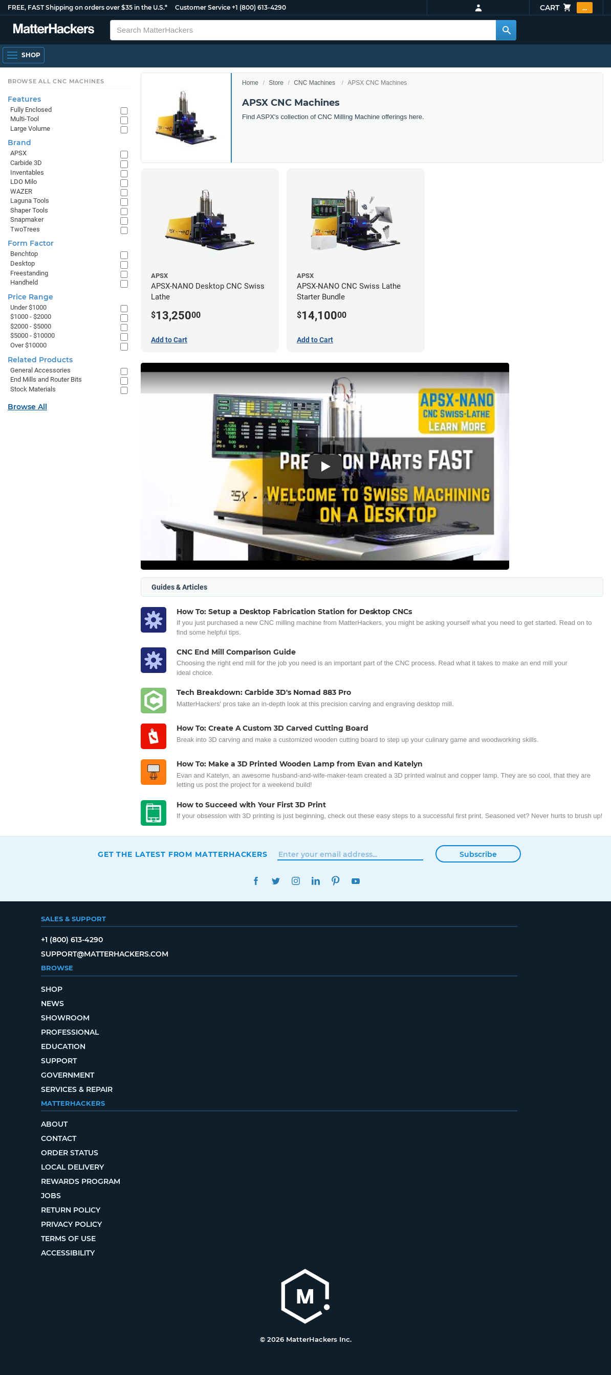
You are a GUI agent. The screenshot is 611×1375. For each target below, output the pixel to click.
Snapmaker (26, 219)
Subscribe (478, 854)
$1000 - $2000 (30, 316)
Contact (58, 1138)
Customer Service (202, 7)
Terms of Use (68, 1238)
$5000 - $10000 (32, 335)
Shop (51, 989)
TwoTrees (25, 229)
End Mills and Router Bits (46, 379)
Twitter (276, 881)
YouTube (355, 881)
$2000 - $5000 (30, 326)
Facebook (256, 881)
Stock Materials (33, 389)
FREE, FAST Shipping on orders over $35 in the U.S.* (87, 7)
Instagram (295, 881)
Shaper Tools (29, 210)
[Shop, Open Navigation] (24, 55)
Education (63, 1046)
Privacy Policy (71, 1224)
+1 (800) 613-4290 (259, 7)
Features (24, 99)
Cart (566, 7)
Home (250, 82)
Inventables (27, 172)
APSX (18, 153)
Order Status (69, 1152)
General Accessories (40, 370)
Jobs (51, 1195)
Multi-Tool (24, 119)
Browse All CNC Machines (56, 81)
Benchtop (24, 254)
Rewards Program (80, 1181)
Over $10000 (28, 345)
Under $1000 (28, 307)
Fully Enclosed (31, 109)
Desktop (22, 263)
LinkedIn (315, 881)
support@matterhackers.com (104, 954)
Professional (70, 1032)
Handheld (24, 282)
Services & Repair (77, 1089)
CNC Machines (314, 82)
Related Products (40, 359)
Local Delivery (72, 1167)
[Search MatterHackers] (506, 30)
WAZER (21, 191)
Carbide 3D (26, 163)
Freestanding (29, 273)
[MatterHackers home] (54, 30)
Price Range (30, 296)
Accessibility (68, 1252)
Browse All (27, 406)
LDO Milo (23, 181)
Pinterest (335, 881)
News (52, 1003)
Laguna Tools (29, 200)
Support (59, 1060)
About (54, 1124)
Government (67, 1075)
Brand (19, 142)
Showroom (65, 1017)
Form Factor (31, 243)
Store (276, 82)
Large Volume (30, 128)
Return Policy (70, 1210)
